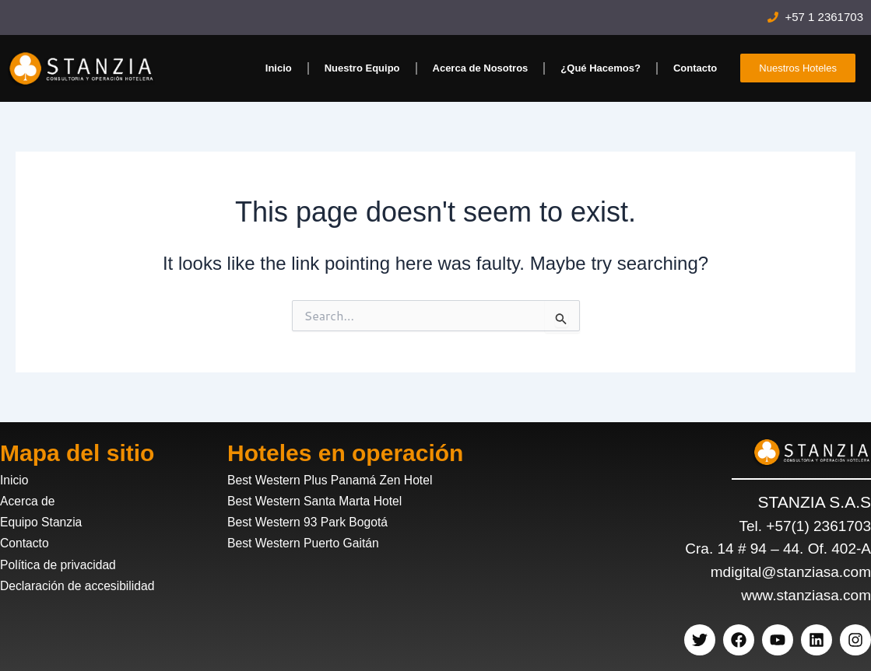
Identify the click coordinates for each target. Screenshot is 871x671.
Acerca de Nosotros (481, 68)
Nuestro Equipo (362, 68)
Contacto (695, 68)
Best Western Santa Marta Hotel (321, 501)
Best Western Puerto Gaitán (309, 543)
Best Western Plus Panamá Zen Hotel (338, 480)
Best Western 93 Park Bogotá (314, 522)
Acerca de (30, 501)
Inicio (278, 68)
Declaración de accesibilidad (83, 585)
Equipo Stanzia (44, 522)
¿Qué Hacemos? (600, 68)
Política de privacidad (63, 564)
